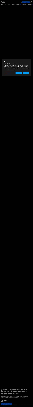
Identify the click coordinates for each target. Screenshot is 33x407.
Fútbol (9, 4)
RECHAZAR (19, 72)
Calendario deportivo (16, 4)
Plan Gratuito (23, 4)
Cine (5, 4)
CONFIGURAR (6, 72)
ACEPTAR (26, 72)
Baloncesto (30, 4)
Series (2, 4)
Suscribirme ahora (6, 404)
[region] (16, 67)
